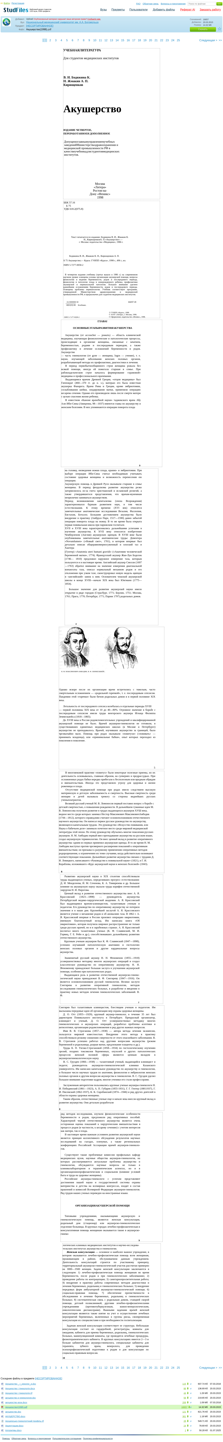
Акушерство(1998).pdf (16, 1407)
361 (184, 1416)
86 (185, 1388)
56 (185, 1398)
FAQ (138, 3)
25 (178, 40)
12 (105, 40)
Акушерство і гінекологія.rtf (18, 1393)
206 (184, 1402)
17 (133, 40)
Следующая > (208, 40)
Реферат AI (187, 9)
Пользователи (138, 9)
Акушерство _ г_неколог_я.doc (20, 1384)
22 (161, 40)
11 (100, 40)
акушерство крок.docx (16, 1402)
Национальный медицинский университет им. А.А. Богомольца (62, 22)
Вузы (103, 9)
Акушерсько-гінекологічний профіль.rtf (24, 1421)
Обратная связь (151, 3)
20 (150, 40)
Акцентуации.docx (14, 1425)
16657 (184, 1407)
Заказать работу (210, 9)
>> (220, 40)
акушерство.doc (13, 1412)
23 (167, 40)
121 (184, 1412)
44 (185, 1393)
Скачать (203, 29)
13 (111, 40)
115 (184, 1384)
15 (122, 40)
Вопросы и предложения (173, 3)
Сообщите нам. (94, 19)
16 (128, 40)
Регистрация (18, 3)
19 (144, 40)
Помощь (6, 1438)
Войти (7, 3)
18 (139, 40)
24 (172, 40)
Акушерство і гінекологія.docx (20, 1388)
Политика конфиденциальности (98, 1438)
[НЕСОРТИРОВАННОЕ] (39, 25)
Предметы (118, 9)
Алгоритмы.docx (13, 1430)
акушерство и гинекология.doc (20, 1398)
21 (156, 40)
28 (185, 1421)
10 (94, 40)
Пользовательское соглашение (66, 1438)
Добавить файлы (164, 9)
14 (117, 40)
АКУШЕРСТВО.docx (15, 1416)
